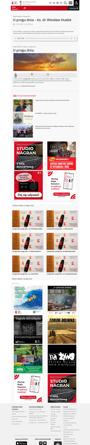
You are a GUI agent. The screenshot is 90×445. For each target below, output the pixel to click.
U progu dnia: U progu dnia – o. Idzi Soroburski (60, 229)
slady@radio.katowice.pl (28, 86)
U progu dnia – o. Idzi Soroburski (37, 415)
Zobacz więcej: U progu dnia (22, 279)
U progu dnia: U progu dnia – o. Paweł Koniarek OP (26, 251)
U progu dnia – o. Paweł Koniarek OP (38, 417)
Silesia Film (15, 414)
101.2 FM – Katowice (53, 414)
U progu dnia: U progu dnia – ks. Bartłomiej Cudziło (61, 251)
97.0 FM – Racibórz (55, 407)
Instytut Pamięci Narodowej (19, 411)
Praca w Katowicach (17, 416)
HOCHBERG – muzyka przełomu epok (45, 113)
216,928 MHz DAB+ (55, 426)
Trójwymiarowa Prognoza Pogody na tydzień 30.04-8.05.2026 (52, 100)
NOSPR (14, 409)
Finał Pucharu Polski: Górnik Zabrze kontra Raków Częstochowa (38, 411)
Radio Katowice (17, 16)
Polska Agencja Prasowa (18, 406)
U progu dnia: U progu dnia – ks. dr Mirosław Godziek (27, 229)
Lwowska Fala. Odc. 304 (35, 404)
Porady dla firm (16, 419)
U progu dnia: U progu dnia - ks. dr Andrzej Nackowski (62, 274)
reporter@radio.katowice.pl (29, 2)
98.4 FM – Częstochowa (54, 410)
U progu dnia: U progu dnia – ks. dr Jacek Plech (25, 274)
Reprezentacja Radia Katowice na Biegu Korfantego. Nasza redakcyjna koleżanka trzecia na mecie (54, 127)
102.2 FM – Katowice (53, 418)
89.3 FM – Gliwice (55, 404)
